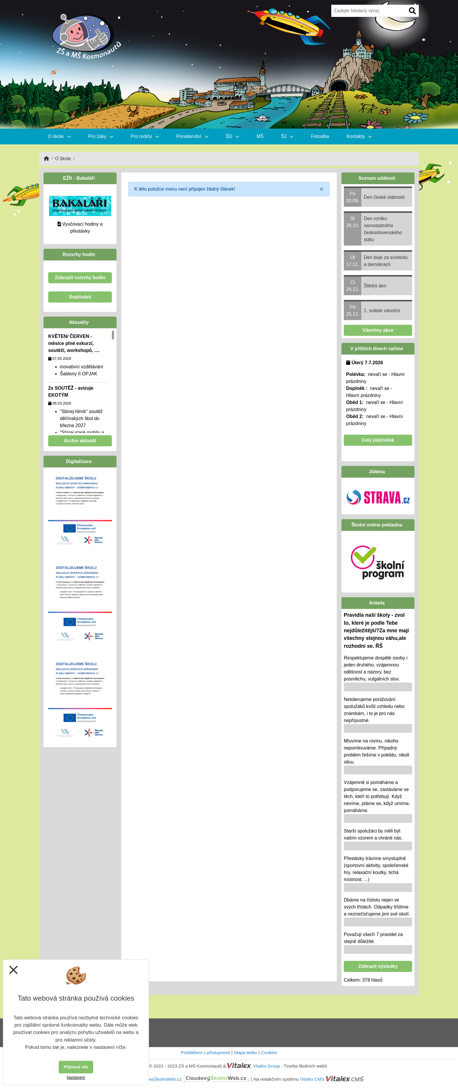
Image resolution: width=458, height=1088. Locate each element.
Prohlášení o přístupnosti (205, 1052)
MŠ (259, 136)
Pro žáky (100, 136)
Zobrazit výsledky (378, 966)
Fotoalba (320, 136)
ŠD (232, 136)
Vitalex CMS (312, 1079)
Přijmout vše (76, 1067)
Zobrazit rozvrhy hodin (80, 277)
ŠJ (287, 136)
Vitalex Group (266, 1065)
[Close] (321, 189)
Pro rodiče (145, 136)
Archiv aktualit (80, 440)
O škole (59, 136)
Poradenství (192, 136)
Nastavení (76, 1077)
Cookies (269, 1052)
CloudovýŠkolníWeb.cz (193, 1079)
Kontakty (359, 136)
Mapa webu (245, 1052)
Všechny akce (377, 330)
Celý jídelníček (378, 440)
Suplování (80, 296)
